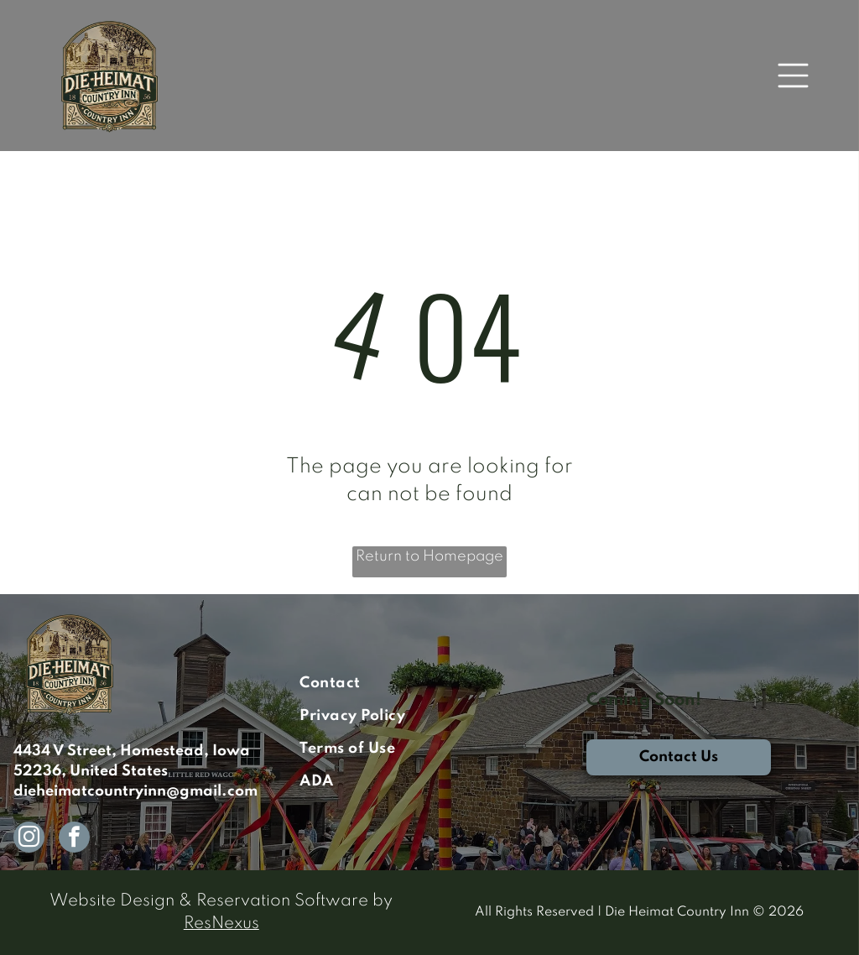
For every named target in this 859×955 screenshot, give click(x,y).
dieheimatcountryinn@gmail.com (135, 791)
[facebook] (74, 839)
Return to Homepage (429, 556)
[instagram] (28, 839)
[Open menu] (793, 75)
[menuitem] (429, 683)
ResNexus (221, 924)
